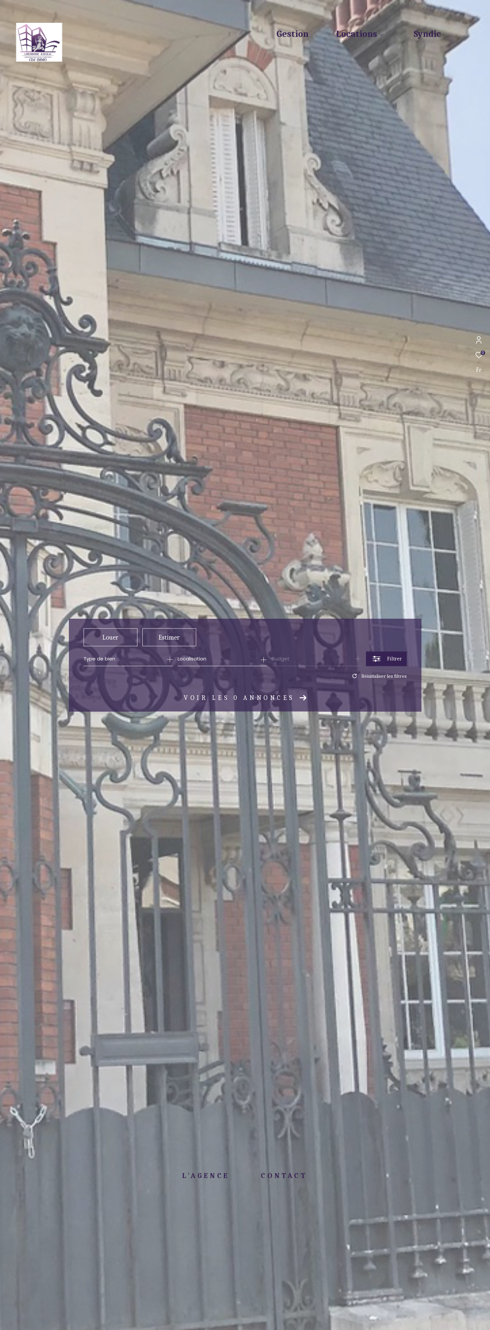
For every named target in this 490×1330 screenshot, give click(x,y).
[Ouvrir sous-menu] (381, 35)
